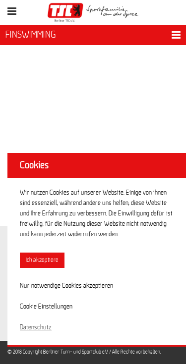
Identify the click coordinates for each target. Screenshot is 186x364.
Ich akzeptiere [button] (42, 260)
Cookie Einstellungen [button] (46, 306)
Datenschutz (36, 327)
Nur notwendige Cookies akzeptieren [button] (66, 285)
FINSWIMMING (30, 35)
